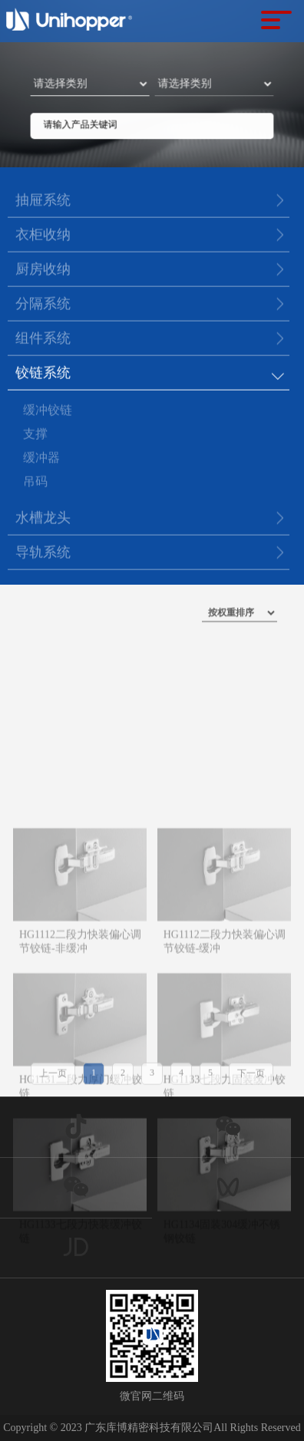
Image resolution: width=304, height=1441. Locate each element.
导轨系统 (43, 553)
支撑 (35, 437)
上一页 (53, 1078)
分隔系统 (43, 304)
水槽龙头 (43, 518)
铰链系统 (43, 373)
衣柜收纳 (43, 235)
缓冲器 (41, 460)
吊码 (35, 484)
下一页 (251, 1078)
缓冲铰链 (47, 413)
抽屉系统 (43, 201)
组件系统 (43, 339)
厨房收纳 (43, 270)
